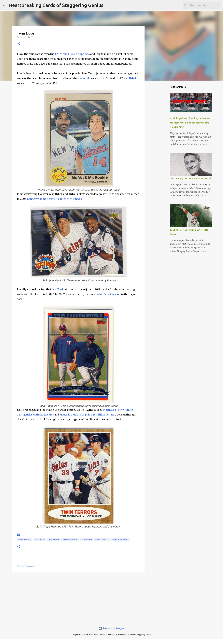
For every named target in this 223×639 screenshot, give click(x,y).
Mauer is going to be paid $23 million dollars (87, 414)
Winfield (85, 78)
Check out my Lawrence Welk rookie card (190, 178)
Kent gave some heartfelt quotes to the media (54, 198)
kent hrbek (87, 539)
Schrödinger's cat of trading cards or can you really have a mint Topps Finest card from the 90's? (190, 122)
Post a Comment (26, 566)
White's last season (108, 294)
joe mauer (54, 539)
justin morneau (70, 539)
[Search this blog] (205, 5)
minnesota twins (120, 539)
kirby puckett (102, 539)
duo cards (40, 539)
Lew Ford (57, 289)
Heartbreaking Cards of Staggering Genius (55, 5)
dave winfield (24, 539)
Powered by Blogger (111, 628)
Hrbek (133, 78)
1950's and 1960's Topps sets (72, 53)
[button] (19, 43)
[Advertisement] (78, 598)
